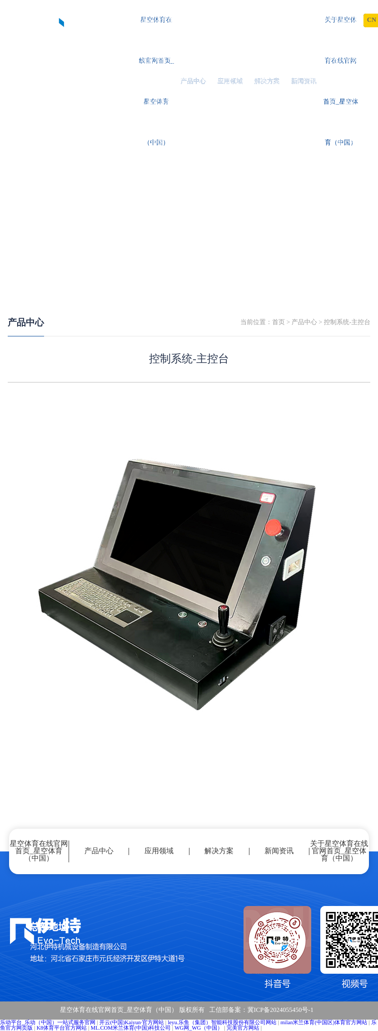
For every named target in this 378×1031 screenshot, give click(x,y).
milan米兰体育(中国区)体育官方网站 (323, 1022)
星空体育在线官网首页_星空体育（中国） (156, 81)
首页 (278, 322)
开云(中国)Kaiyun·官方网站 (131, 1022)
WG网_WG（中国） (198, 1028)
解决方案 (267, 81)
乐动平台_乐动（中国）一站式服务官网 (47, 1022)
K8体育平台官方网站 (61, 1028)
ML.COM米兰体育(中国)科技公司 (130, 1028)
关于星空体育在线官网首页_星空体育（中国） (340, 81)
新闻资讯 (304, 81)
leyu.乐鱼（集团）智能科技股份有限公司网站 (222, 1022)
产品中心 (193, 81)
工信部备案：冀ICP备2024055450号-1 (261, 1010)
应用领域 (230, 81)
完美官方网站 (243, 1028)
